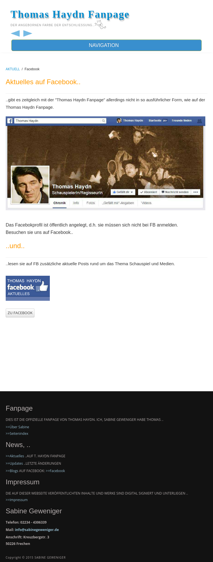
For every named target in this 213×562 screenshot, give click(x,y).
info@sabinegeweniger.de (37, 529)
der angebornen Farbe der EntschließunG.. (53, 25)
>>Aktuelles (15, 456)
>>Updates (14, 463)
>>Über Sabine (17, 427)
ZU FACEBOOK (20, 312)
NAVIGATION (106, 45)
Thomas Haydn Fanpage (70, 14)
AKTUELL (13, 69)
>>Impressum (17, 499)
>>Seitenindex (17, 433)
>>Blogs (12, 470)
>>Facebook (55, 470)
